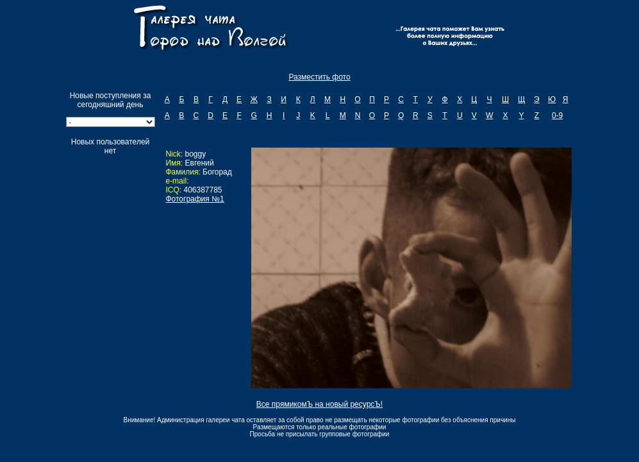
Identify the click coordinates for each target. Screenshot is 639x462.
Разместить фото (319, 77)
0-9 (557, 115)
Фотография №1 (194, 198)
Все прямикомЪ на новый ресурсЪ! (319, 404)
